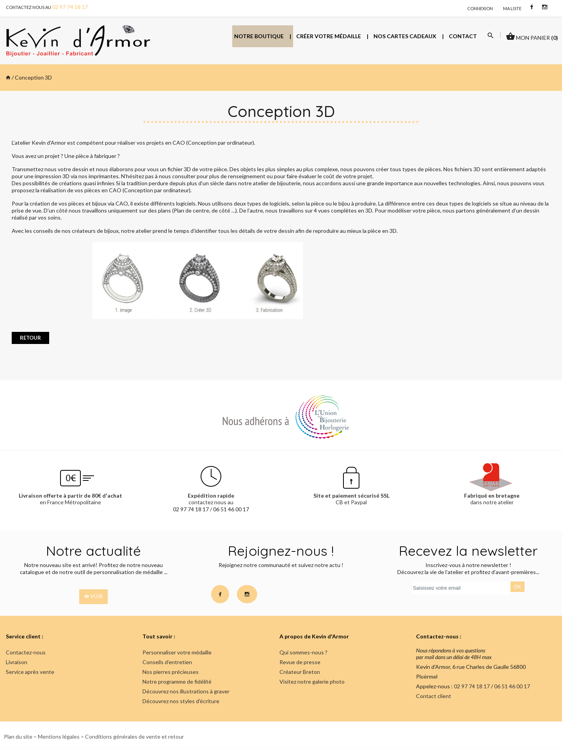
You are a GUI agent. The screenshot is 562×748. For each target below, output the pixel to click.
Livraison (16, 662)
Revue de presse (299, 662)
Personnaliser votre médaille (177, 652)
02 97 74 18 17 (191, 509)
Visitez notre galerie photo (312, 681)
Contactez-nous (26, 652)
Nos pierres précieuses (170, 671)
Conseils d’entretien (167, 662)
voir (93, 597)
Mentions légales (59, 736)
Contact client (433, 696)
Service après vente (30, 671)
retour (30, 338)
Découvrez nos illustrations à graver (185, 691)
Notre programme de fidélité (177, 681)
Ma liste (512, 8)
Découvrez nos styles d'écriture (180, 701)
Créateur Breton (299, 671)
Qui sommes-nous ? (303, 652)
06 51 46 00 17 (231, 509)
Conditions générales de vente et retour (134, 736)
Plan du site (18, 736)
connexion (480, 8)
